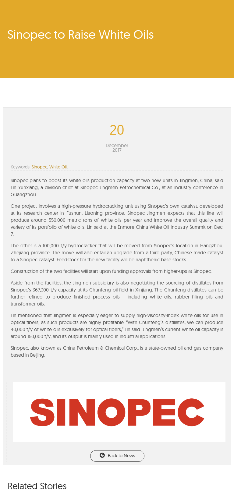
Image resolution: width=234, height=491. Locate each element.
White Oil (58, 167)
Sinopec (39, 167)
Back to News (117, 455)
